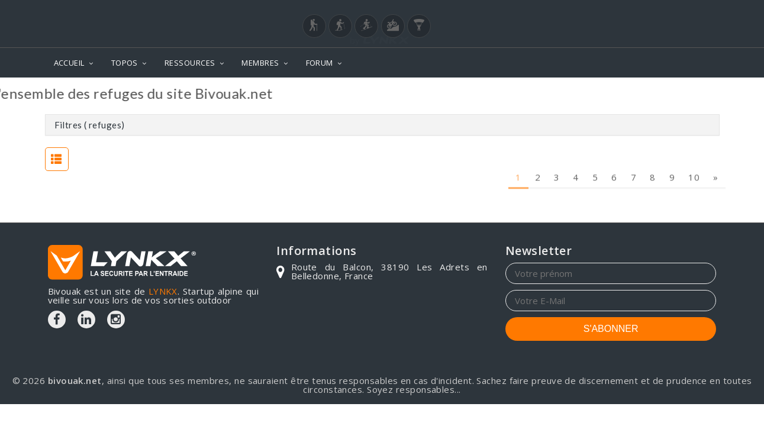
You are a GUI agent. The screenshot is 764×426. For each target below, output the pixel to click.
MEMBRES (260, 62)
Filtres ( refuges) (89, 125)
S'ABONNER (611, 329)
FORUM (319, 62)
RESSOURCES (190, 62)
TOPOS (124, 62)
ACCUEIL (69, 62)
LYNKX (163, 291)
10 (693, 154)
